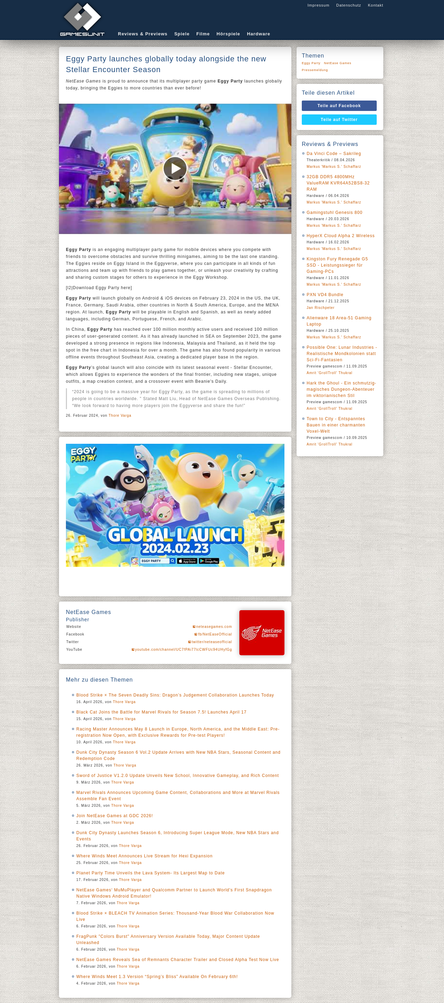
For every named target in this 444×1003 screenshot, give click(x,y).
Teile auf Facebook (339, 105)
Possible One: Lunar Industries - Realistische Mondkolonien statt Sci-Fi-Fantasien (342, 353)
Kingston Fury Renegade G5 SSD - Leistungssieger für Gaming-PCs (337, 265)
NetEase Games (337, 63)
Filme (203, 33)
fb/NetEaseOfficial (215, 634)
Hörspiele (228, 33)
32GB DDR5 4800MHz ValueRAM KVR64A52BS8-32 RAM (338, 183)
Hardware (258, 33)
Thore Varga (120, 415)
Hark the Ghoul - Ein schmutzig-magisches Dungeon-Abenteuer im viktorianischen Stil (341, 389)
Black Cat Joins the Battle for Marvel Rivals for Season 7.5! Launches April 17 (161, 712)
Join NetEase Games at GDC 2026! (114, 815)
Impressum (318, 5)
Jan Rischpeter (321, 308)
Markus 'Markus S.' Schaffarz (334, 166)
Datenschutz (348, 5)
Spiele (181, 33)
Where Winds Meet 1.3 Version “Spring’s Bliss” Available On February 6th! (157, 976)
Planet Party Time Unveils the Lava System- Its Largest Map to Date (150, 873)
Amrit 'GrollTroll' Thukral (329, 373)
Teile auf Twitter (339, 119)
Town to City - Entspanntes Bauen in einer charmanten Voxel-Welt (336, 425)
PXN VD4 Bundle (325, 294)
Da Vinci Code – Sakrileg (334, 153)
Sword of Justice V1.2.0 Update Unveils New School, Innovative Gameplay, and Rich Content (177, 775)
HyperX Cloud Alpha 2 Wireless (341, 235)
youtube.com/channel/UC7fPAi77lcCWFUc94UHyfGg (183, 649)
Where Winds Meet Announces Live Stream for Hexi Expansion (144, 856)
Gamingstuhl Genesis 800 (334, 212)
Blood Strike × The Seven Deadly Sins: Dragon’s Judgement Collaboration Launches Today (175, 695)
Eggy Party (311, 63)
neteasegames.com (214, 627)
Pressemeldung (315, 70)
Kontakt (375, 5)
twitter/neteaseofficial (212, 642)
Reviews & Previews (143, 33)
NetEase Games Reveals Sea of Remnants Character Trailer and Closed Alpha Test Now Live (177, 959)
